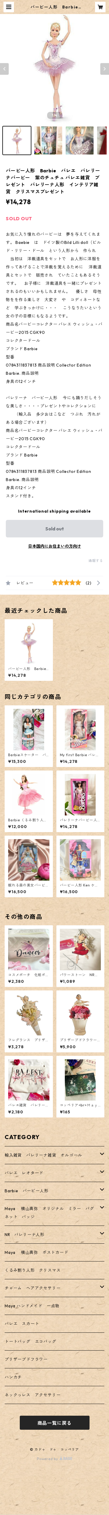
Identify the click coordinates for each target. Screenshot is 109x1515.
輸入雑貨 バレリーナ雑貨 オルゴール (45, 1155)
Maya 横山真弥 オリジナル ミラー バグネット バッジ (49, 1212)
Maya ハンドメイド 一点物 (32, 1306)
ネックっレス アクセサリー (32, 1395)
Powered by (54, 1459)
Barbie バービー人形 (26, 1190)
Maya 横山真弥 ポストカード (36, 1252)
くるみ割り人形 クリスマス (32, 1270)
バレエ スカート (22, 1323)
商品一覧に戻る (54, 1423)
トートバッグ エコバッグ (30, 1341)
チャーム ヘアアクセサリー (32, 1288)
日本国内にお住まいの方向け (54, 546)
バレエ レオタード (24, 1173)
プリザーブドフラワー (26, 1359)
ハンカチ (13, 1377)
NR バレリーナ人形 (24, 1234)
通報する (95, 560)
